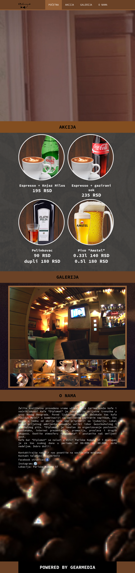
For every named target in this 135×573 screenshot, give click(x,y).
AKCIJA (69, 4)
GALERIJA (86, 4)
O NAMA (102, 4)
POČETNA (53, 4)
